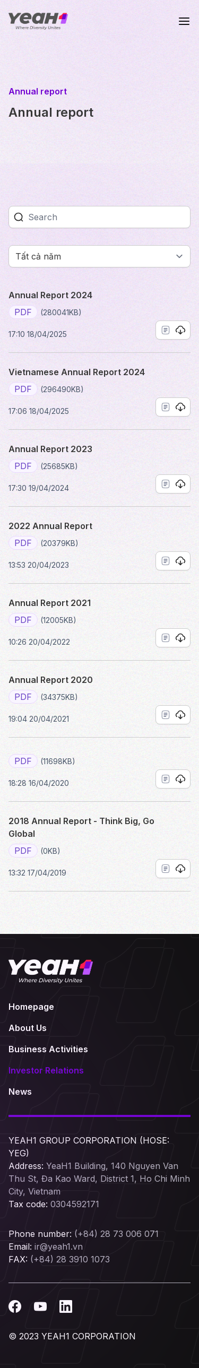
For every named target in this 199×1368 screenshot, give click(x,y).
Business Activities (48, 1049)
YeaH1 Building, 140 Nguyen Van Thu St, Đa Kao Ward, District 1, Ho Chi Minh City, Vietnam (99, 1179)
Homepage (31, 1006)
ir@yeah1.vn (58, 1246)
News (20, 1091)
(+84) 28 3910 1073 (70, 1259)
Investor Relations (46, 1070)
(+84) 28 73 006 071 (116, 1233)
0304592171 (74, 1204)
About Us (27, 1028)
